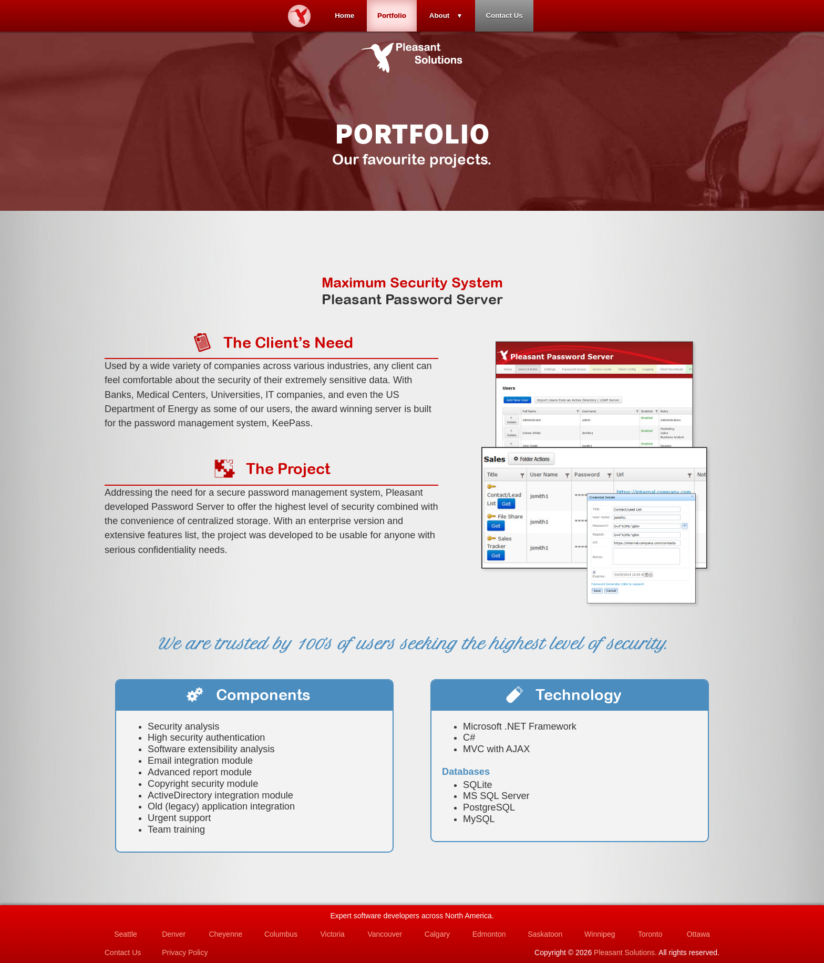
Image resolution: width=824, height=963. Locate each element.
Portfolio (391, 15)
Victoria (332, 934)
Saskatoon (545, 934)
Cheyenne (225, 934)
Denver (174, 934)
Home (344, 15)
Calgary (437, 934)
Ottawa (698, 934)
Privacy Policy (185, 952)
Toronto (650, 934)
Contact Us (504, 15)
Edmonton (489, 934)
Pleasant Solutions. (625, 952)
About (439, 15)
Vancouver (384, 934)
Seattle (125, 934)
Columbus (280, 934)
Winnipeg (599, 934)
